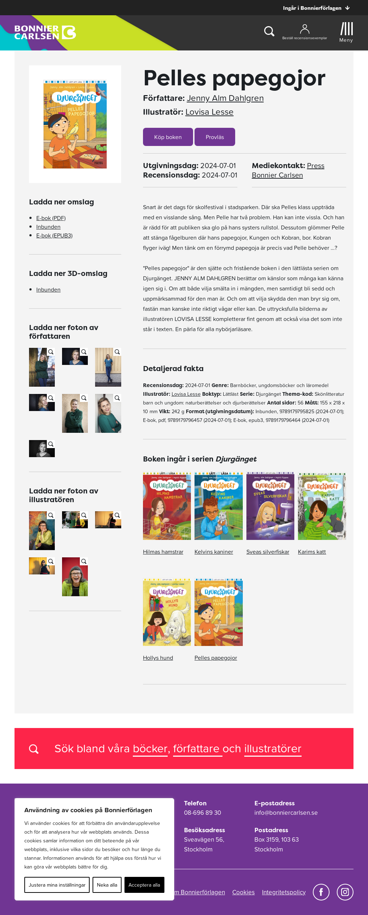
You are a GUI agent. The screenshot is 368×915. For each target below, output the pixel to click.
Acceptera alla (144, 884)
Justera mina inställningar (57, 884)
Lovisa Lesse (209, 112)
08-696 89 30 (202, 812)
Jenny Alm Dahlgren (225, 98)
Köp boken (168, 137)
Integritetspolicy (284, 892)
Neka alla (107, 884)
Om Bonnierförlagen (197, 892)
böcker (150, 748)
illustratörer (273, 748)
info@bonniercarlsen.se (286, 812)
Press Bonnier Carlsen (288, 170)
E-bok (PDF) (51, 218)
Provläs (215, 137)
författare (197, 748)
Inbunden (48, 226)
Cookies (243, 892)
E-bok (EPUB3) (54, 235)
